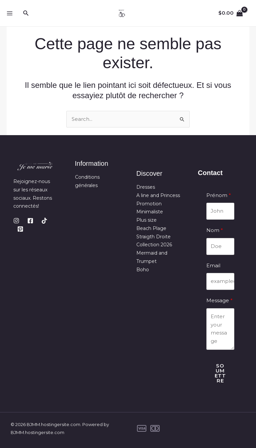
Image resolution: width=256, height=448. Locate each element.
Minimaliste (149, 212)
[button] (26, 13)
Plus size (146, 220)
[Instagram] (16, 221)
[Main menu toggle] (9, 13)
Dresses (145, 187)
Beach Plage (151, 228)
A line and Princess (158, 195)
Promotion (149, 204)
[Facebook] (30, 221)
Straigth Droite (153, 237)
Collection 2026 (154, 245)
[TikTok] (44, 221)
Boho (142, 270)
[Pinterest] (20, 229)
